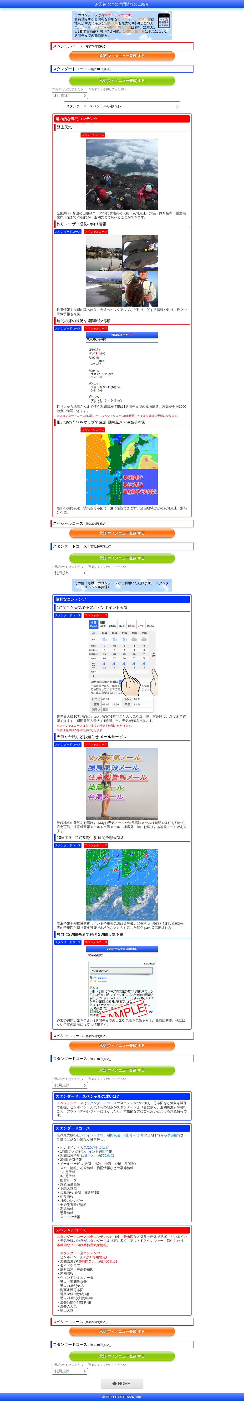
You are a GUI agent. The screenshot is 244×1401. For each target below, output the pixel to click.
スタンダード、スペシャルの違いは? (94, 106)
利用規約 (62, 95)
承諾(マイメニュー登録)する (122, 56)
